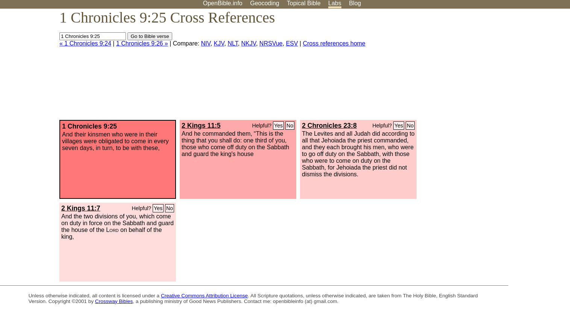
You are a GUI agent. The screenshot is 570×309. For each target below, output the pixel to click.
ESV (292, 43)
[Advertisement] (494, 67)
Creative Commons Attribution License (204, 295)
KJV (219, 43)
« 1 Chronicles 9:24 (85, 43)
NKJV (248, 43)
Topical (304, 3)
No (290, 126)
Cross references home (334, 43)
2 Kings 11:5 (201, 125)
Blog (355, 3)
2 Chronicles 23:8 (329, 125)
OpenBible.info (223, 3)
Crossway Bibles (114, 301)
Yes (278, 126)
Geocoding (264, 3)
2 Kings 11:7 (80, 208)
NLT (232, 43)
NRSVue (271, 43)
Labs (334, 3)
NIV (206, 43)
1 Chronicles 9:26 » (142, 43)
